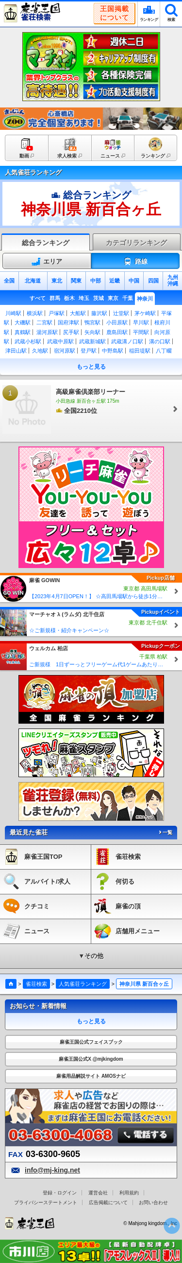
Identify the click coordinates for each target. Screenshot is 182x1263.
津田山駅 (16, 351)
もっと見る (91, 366)
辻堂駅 (121, 313)
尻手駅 (71, 332)
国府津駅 (68, 322)
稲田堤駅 (139, 351)
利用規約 (129, 1192)
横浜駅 (35, 313)
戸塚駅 (57, 313)
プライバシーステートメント (45, 1202)
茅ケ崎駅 (145, 313)
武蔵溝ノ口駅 (127, 341)
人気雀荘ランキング (83, 984)
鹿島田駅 (117, 332)
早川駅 (141, 322)
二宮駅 (44, 322)
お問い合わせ (153, 1202)
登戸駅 (89, 351)
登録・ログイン (60, 1192)
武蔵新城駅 (92, 341)
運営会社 (98, 1192)
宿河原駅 (64, 351)
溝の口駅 (159, 341)
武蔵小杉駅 (28, 341)
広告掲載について (108, 1202)
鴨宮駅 (92, 322)
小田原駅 (117, 322)
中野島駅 (112, 351)
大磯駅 (23, 322)
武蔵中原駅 (60, 341)
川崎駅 (13, 313)
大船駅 (78, 313)
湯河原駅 (47, 332)
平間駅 (141, 332)
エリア (46, 261)
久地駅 (40, 351)
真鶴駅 (23, 332)
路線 (135, 261)
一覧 (165, 832)
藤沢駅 (99, 313)
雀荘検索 (36, 984)
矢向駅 (92, 332)
